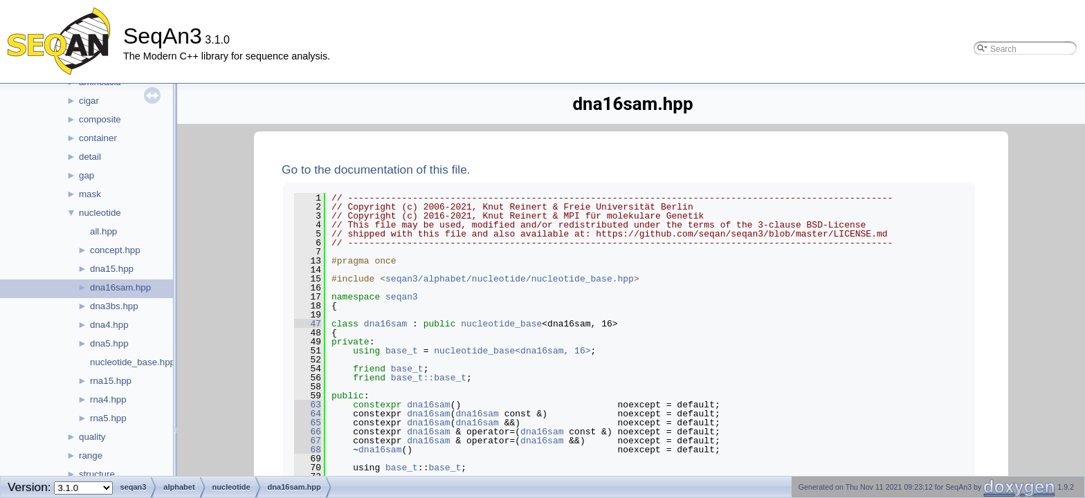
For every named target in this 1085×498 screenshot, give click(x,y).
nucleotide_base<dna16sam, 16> (512, 350)
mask (90, 194)
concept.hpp (115, 250)
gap (86, 175)
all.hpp (103, 231)
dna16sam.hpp (120, 287)
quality (92, 437)
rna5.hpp (108, 418)
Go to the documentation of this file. (376, 169)
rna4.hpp (108, 399)
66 (307, 431)
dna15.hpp (112, 269)
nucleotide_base (501, 323)
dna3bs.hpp (114, 306)
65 (307, 422)
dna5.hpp (109, 343)
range (90, 455)
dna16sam (385, 323)
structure (97, 474)
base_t (401, 350)
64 (307, 413)
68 (307, 449)
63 (307, 404)
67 (307, 440)
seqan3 (401, 296)
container (98, 138)
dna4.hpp (109, 325)
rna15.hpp (110, 381)
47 (307, 323)
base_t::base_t (428, 377)
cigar (89, 100)
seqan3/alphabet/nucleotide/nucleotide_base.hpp (509, 279)
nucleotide (100, 213)
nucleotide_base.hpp (132, 362)
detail (90, 156)
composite (100, 119)
